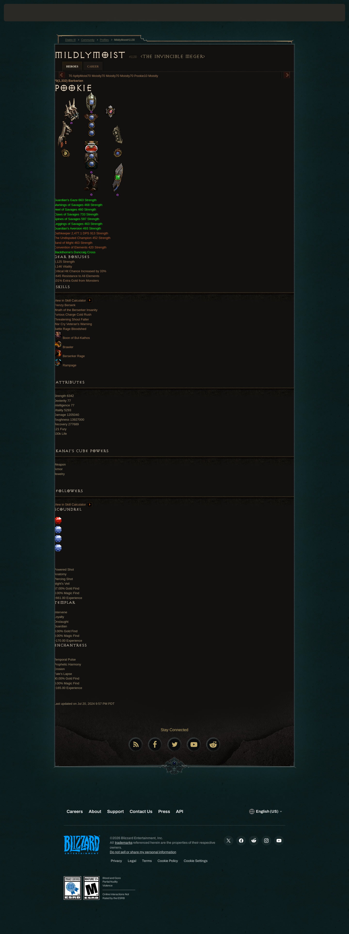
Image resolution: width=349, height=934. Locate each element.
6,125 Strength (64, 261)
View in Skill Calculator (73, 300)
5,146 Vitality (63, 266)
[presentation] (22, 12)
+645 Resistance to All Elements (76, 276)
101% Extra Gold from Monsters (76, 280)
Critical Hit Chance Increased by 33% (80, 271)
